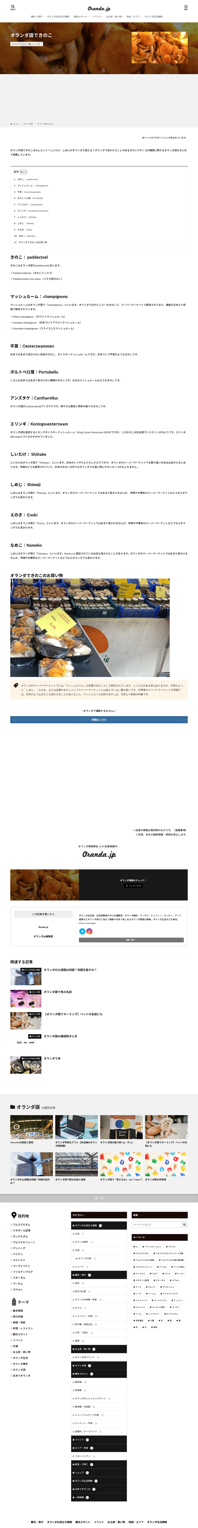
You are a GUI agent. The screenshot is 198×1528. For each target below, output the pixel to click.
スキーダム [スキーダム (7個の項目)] (160, 1280)
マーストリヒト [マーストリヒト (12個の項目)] (160, 1300)
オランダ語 (35, 44)
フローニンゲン (85, 1456)
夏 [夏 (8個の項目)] (171, 1320)
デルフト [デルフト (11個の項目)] (152, 1287)
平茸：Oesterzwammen (27, 192)
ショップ (82, 1472)
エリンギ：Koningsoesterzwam (30, 210)
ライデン (18, 1254)
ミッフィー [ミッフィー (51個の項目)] (178, 1300)
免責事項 (180, 830)
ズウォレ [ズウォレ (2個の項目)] (176, 1280)
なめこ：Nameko (24, 236)
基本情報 (18, 1310)
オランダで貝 (52, 1058)
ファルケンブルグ (23, 1271)
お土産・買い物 (113, 16)
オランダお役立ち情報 (58, 16)
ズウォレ (18, 1289)
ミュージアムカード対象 (89, 1415)
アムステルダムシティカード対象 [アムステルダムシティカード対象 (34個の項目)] (169, 1253)
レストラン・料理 (86, 1316)
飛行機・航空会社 (86, 1324)
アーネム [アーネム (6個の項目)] (163, 1267)
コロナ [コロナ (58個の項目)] (155, 1273)
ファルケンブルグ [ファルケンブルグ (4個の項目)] (170, 1294)
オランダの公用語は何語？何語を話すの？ (70, 970)
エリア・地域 (84, 1448)
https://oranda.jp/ (87, 923)
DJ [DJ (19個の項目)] (137, 1247)
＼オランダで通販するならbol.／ (99, 710)
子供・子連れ (84, 1332)
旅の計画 (18, 1316)
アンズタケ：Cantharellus (28, 204)
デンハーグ (19, 1248)
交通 (15, 1346)
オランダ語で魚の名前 (58, 992)
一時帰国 (82, 1497)
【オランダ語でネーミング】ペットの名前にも (73, 1014)
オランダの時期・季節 (88, 1299)
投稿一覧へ (130, 940)
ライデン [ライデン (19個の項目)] (176, 1307)
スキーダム (19, 1277)
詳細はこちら (99, 719)
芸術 (80, 1283)
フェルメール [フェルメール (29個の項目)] (141, 1300)
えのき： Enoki (22, 229)
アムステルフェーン (24, 1242)
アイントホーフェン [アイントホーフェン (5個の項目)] (153, 1247)
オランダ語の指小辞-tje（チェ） (117, 1142)
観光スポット (80, 16)
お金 (80, 1233)
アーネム (18, 1283)
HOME (16, 124)
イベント (96, 16)
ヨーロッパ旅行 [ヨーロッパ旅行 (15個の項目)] (158, 1307)
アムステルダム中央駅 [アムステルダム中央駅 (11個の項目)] (145, 1260)
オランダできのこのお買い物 (30, 242)
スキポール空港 (21, 1230)
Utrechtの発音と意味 (21, 1142)
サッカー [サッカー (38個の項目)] (181, 1273)
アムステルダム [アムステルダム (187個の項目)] (142, 1253)
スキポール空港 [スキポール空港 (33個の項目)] (142, 1280)
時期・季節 (19, 1322)
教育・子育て (84, 1464)
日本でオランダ (21, 1375)
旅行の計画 (83, 1291)
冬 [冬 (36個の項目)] (162, 1320)
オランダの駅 (87, 1258)
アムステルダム (21, 1224)
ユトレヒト (19, 1259)
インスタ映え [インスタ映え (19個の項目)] (179, 1267)
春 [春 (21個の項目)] (180, 1320)
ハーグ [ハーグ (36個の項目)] (138, 1294)
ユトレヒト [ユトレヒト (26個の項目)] (140, 1307)
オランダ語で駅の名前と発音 (70, 1179)
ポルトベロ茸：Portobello (28, 198)
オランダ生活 (20, 1357)
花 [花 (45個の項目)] (145, 1327)
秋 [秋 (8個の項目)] (137, 1327)
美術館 (81, 1382)
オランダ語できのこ (45, 124)
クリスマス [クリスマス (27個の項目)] (140, 1273)
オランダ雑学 (20, 1363)
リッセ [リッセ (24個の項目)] (138, 1314)
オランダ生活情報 (153, 16)
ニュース (82, 1266)
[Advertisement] (99, 99)
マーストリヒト (21, 1265)
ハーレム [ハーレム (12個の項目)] (152, 1294)
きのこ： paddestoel (25, 179)
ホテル (81, 1308)
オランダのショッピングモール (93, 1398)
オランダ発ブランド (87, 1357)
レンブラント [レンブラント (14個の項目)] (154, 1314)
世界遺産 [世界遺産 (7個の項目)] (139, 1320)
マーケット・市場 (86, 1423)
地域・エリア (133, 16)
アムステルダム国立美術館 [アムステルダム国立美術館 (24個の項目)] (172, 1260)
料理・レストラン (23, 1328)
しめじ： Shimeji (23, 223)
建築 (80, 1341)
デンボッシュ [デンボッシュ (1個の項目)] (168, 1287)
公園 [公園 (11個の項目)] (152, 1320)
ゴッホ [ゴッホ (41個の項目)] (167, 1273)
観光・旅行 (36, 16)
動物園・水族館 (85, 1406)
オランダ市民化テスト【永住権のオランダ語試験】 (76, 1144)
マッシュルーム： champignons (30, 185)
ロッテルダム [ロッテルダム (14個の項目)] (172, 1314)
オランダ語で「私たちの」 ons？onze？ (121, 1179)
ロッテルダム (20, 1236)
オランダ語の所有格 (155, 1179)
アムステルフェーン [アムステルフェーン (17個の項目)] (144, 1267)
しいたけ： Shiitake (25, 217)
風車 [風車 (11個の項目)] (155, 1327)
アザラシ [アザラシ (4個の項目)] (172, 1247)
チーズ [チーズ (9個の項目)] (138, 1287)
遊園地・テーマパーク (88, 1431)
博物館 (81, 1390)
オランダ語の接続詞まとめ (60, 1036)
